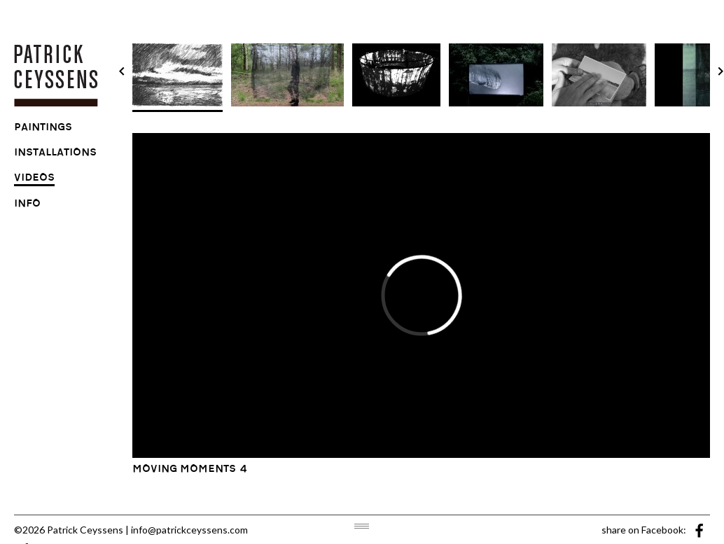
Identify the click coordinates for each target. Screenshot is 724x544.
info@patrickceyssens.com (189, 530)
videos (34, 179)
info (27, 205)
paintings (43, 129)
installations (55, 154)
